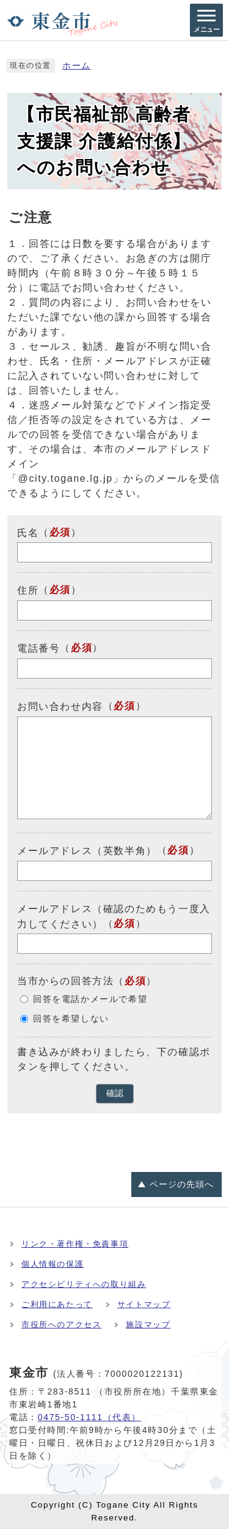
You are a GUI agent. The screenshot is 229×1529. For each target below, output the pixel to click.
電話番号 (38, 648)
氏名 (27, 532)
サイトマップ (144, 1304)
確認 (114, 1093)
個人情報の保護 (52, 1264)
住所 (27, 590)
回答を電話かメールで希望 (90, 999)
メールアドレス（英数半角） (87, 851)
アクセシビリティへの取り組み (83, 1284)
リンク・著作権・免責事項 (74, 1243)
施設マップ (148, 1324)
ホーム (76, 65)
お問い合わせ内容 (60, 706)
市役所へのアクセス (61, 1324)
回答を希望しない (71, 1018)
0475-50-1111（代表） (89, 1417)
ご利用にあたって (57, 1304)
